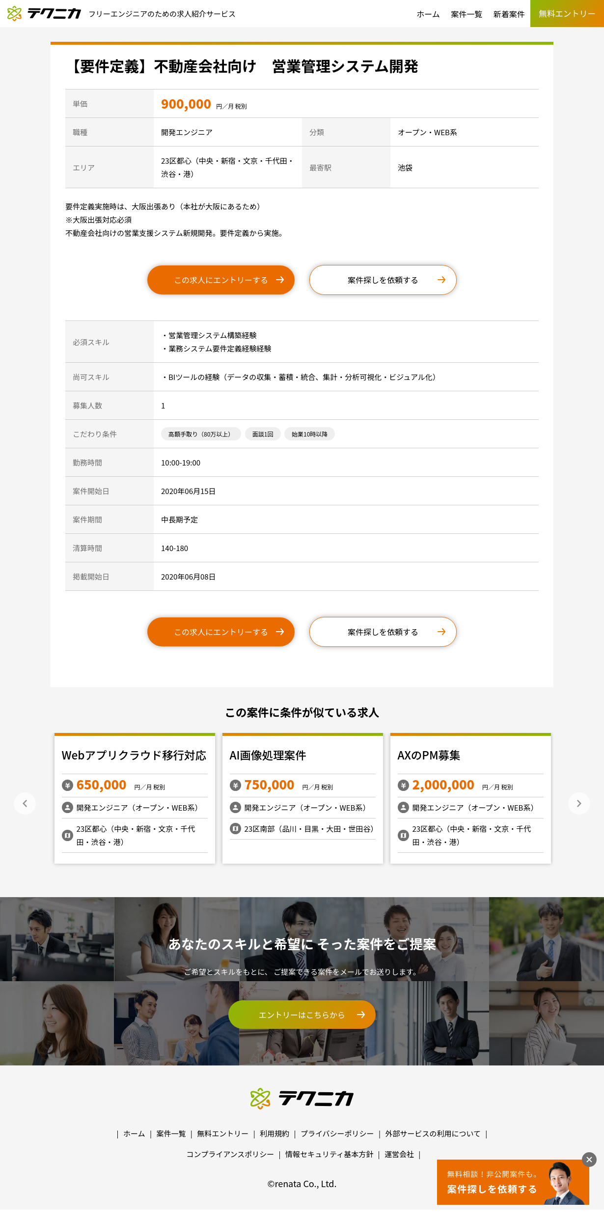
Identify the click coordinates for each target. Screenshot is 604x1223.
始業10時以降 (310, 434)
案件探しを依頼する (383, 280)
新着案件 (509, 14)
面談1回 (263, 434)
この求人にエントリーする (221, 280)
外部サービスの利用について (433, 1133)
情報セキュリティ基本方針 (329, 1154)
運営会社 (399, 1154)
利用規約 (274, 1133)
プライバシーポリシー (337, 1133)
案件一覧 (466, 14)
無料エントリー (222, 1133)
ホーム (428, 14)
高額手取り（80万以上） (201, 434)
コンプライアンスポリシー (231, 1154)
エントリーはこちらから (302, 1014)
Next (579, 803)
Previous (25, 803)
